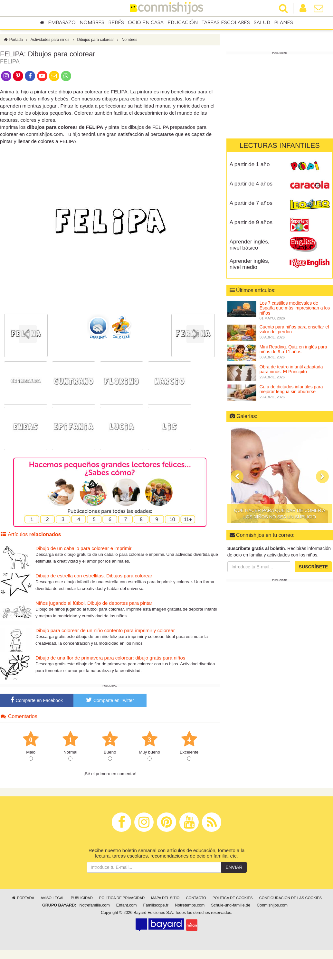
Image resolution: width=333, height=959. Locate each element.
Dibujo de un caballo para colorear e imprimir (83, 551)
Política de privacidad (122, 901)
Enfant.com (126, 908)
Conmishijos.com (272, 908)
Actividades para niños (50, 43)
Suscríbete (313, 566)
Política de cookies (233, 901)
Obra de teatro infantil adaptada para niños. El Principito (291, 369)
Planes (283, 23)
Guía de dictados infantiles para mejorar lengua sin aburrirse (291, 389)
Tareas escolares (226, 23)
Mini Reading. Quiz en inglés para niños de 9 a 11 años (293, 349)
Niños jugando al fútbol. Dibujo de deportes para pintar (93, 606)
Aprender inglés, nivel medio (250, 264)
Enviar (233, 870)
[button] (237, 476)
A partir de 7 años (251, 203)
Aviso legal (52, 901)
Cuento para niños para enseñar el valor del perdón (294, 329)
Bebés (116, 23)
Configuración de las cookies (290, 901)
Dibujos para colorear (95, 43)
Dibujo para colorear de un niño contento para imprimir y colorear (105, 633)
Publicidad (82, 901)
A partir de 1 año (250, 164)
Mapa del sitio (165, 901)
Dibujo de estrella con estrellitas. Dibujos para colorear (93, 579)
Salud (262, 23)
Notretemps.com (190, 908)
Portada (13, 43)
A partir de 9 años (251, 222)
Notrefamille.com (94, 908)
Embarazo (62, 23)
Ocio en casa (146, 23)
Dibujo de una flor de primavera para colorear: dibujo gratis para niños (110, 661)
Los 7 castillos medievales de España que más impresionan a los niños (295, 308)
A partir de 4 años (251, 184)
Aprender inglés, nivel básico (250, 245)
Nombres (92, 23)
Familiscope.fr (155, 908)
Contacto (196, 901)
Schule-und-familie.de (230, 908)
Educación (182, 23)
